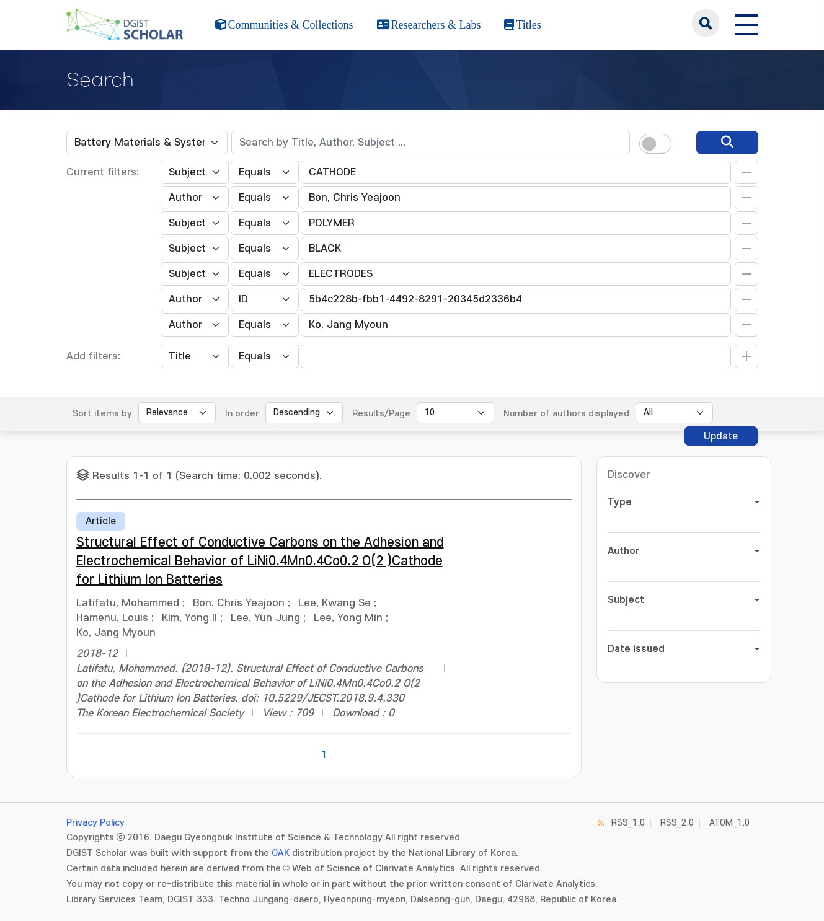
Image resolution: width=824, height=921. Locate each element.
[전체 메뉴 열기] (746, 23)
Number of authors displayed (566, 413)
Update (721, 436)
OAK (281, 853)
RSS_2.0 (677, 822)
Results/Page (381, 413)
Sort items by (102, 413)
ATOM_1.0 (729, 822)
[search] (727, 142)
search (705, 23)
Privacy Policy (95, 822)
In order (242, 413)
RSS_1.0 (628, 822)
